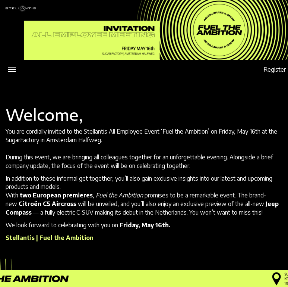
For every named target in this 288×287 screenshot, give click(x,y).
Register (274, 69)
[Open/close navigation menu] (12, 69)
